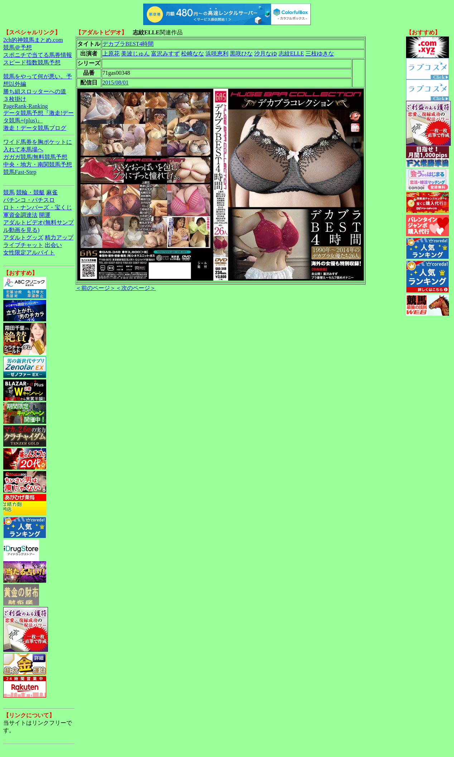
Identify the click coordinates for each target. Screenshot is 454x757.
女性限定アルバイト (29, 252)
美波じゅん (135, 53)
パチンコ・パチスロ (29, 200)
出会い (53, 245)
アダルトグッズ (23, 237)
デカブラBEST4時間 (128, 44)
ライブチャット (23, 245)
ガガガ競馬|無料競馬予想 (35, 157)
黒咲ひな (241, 53)
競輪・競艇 (30, 192)
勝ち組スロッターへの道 (34, 91)
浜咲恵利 (217, 53)
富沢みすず (165, 53)
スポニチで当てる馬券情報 (37, 55)
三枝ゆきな (319, 53)
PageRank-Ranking (25, 106)
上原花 (111, 53)
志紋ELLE (291, 53)
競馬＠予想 (17, 47)
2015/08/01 (115, 82)
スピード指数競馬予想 (32, 62)
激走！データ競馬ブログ (34, 128)
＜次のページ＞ (136, 288)
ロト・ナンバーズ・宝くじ (37, 207)
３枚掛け (14, 99)
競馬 (9, 192)
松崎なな (192, 53)
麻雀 (52, 192)
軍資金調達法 (20, 215)
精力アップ (59, 237)
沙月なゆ (265, 53)
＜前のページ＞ (96, 288)
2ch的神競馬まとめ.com (33, 40)
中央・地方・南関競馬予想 (37, 164)
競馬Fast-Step (19, 172)
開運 (44, 215)
